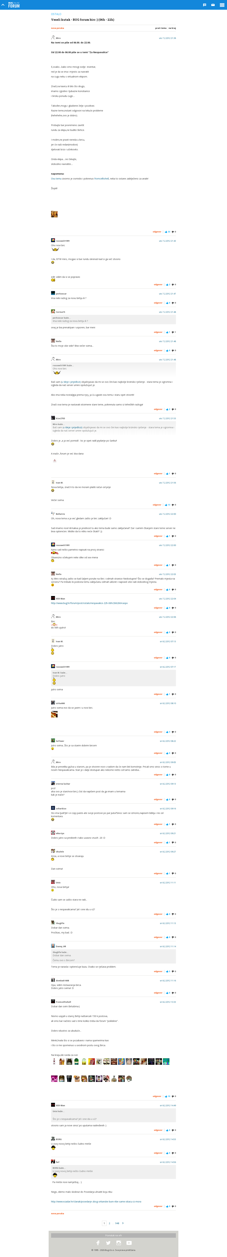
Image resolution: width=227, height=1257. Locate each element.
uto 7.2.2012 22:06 (167, 617)
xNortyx (60, 833)
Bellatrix (60, 514)
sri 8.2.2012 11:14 (168, 946)
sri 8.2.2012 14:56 (168, 1162)
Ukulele (60, 852)
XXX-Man (60, 599)
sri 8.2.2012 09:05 (168, 762)
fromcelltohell (101, 178)
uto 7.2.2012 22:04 (167, 599)
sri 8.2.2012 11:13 (168, 923)
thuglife (60, 923)
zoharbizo (61, 809)
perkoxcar (61, 294)
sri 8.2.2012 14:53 (168, 1139)
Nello (58, 341)
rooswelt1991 (63, 241)
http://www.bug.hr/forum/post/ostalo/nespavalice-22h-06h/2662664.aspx (89, 603)
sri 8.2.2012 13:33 (168, 1002)
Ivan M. (59, 483)
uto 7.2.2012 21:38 (167, 38)
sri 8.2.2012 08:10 (168, 703)
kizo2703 (60, 418)
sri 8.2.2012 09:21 (168, 833)
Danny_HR (61, 946)
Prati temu (161, 28)
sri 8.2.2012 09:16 (168, 809)
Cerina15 (60, 312)
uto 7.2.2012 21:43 (167, 241)
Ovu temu (56, 178)
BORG (59, 1139)
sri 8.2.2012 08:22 (168, 741)
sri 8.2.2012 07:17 (168, 667)
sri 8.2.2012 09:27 (168, 852)
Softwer (60, 741)
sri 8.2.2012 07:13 (168, 641)
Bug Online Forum (13, 5)
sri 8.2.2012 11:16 (168, 981)
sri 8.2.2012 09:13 (168, 784)
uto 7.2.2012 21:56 (167, 483)
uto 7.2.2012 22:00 (167, 514)
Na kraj (172, 28)
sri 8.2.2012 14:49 (168, 1105)
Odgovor (157, 231)
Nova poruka (57, 28)
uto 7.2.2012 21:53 (167, 418)
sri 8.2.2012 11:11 (168, 883)
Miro (58, 38)
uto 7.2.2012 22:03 (167, 574)
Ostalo (56, 14)
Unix (58, 883)
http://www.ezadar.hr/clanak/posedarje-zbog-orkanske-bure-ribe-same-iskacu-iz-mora (96, 1201)
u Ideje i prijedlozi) (71, 381)
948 (117, 1223)
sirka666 (60, 703)
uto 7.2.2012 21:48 (167, 312)
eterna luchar (63, 784)
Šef (57, 1162)
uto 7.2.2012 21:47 (167, 294)
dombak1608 (62, 981)
